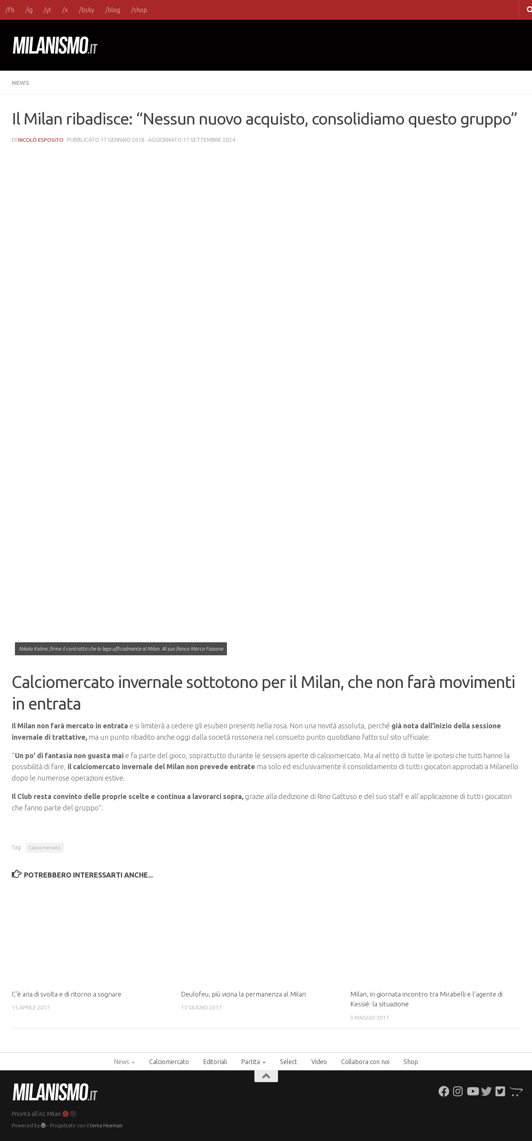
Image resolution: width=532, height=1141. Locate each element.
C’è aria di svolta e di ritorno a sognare (67, 993)
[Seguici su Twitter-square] (500, 1091)
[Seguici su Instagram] (458, 1091)
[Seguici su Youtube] (472, 1091)
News (21, 82)
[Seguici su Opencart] (514, 1091)
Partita (250, 1061)
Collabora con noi (365, 1061)
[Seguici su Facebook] (444, 1091)
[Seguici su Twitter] (486, 1091)
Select (288, 1061)
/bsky (86, 9)
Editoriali (215, 1061)
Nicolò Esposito (41, 139)
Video (319, 1061)
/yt (47, 9)
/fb (10, 9)
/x (65, 9)
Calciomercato (45, 847)
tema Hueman (106, 1125)
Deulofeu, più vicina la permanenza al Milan (244, 993)
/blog (112, 9)
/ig (29, 9)
